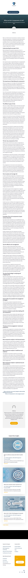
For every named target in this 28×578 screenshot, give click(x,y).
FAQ (13, 22)
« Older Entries (5, 524)
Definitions (10, 22)
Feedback (16, 551)
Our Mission (5, 558)
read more (6, 463)
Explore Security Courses (13, 12)
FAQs (15, 549)
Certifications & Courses (7, 552)
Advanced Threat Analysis (7, 551)
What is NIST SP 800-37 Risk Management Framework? (13, 513)
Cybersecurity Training (7, 546)
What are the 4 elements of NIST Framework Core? (13, 484)
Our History (5, 560)
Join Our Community (18, 548)
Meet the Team (5, 561)
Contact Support (17, 546)
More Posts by (14, 423)
